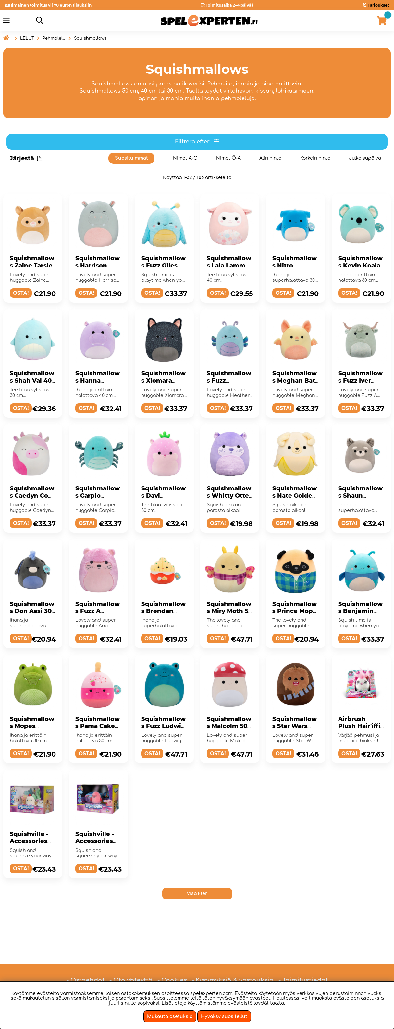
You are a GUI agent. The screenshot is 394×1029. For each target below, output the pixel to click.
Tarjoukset (378, 5)
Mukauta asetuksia (169, 1016)
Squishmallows (90, 38)
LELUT (27, 38)
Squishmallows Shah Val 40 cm (32, 380)
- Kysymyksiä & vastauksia (233, 958)
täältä (277, 1003)
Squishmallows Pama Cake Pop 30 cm (97, 726)
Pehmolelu (54, 38)
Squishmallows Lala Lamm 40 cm (229, 265)
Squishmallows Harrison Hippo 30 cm (97, 265)
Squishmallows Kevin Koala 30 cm (360, 265)
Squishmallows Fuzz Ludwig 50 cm (163, 726)
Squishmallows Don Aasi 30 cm (32, 611)
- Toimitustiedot (303, 958)
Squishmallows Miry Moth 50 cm (229, 611)
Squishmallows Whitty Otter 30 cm (229, 495)
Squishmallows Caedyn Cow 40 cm (32, 495)
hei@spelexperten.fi (266, 974)
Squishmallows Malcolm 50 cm (229, 726)
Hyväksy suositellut (224, 1016)
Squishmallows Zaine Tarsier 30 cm (32, 265)
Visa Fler (197, 893)
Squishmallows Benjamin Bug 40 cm (360, 611)
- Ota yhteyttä (131, 958)
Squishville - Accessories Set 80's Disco (97, 841)
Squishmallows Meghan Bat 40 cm (294, 380)
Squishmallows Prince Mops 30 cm (294, 611)
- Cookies (172, 958)
